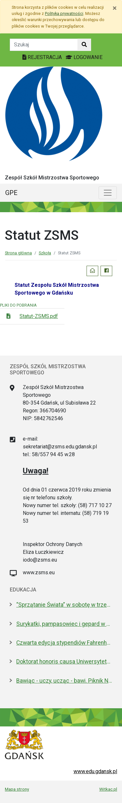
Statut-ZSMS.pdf (39, 316)
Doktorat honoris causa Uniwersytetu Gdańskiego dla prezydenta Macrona (64, 661)
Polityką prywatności (64, 13)
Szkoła (45, 252)
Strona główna (18, 252)
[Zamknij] (115, 8)
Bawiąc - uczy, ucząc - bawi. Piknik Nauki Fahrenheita (64, 680)
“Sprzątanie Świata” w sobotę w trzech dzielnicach (64, 605)
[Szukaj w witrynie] (84, 45)
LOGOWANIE (84, 57)
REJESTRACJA (42, 57)
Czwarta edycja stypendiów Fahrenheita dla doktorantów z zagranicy (64, 642)
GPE (11, 193)
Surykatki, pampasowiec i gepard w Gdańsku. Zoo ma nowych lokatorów (64, 624)
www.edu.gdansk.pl (95, 771)
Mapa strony (17, 789)
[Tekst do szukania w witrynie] (44, 45)
